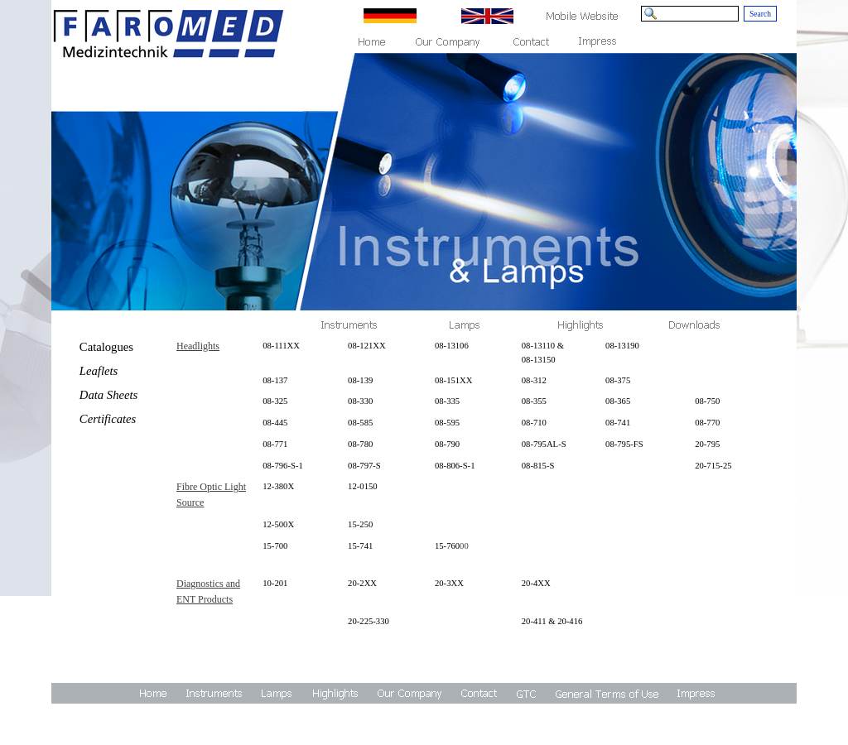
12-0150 (363, 486)
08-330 (360, 401)
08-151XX (454, 380)
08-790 (447, 444)
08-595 (447, 422)
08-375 (617, 380)
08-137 (275, 380)
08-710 (534, 422)
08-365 (617, 401)
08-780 (360, 444)
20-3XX (449, 583)
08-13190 (622, 345)
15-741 (360, 545)
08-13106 (452, 345)
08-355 (534, 401)
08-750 (707, 401)
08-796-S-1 (283, 465)
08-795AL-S (544, 444)
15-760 (447, 545)
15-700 (275, 545)
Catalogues (106, 346)
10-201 (275, 583)
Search (760, 13)
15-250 (360, 524)
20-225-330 (368, 621)
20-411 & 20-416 (552, 621)
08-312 (534, 380)
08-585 (360, 422)
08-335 (447, 401)
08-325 (275, 401)
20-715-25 (713, 465)
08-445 (275, 422)
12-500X (278, 524)
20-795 (707, 444)
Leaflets (99, 370)
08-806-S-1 (455, 465)
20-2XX (362, 583)
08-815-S (538, 465)
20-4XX (536, 583)
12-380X (278, 486)
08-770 (707, 422)
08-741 (617, 422)
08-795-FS (624, 444)
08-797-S (364, 465)
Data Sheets (108, 394)
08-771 (275, 444)
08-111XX (281, 345)
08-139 (360, 380)
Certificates (108, 418)
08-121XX (367, 345)
